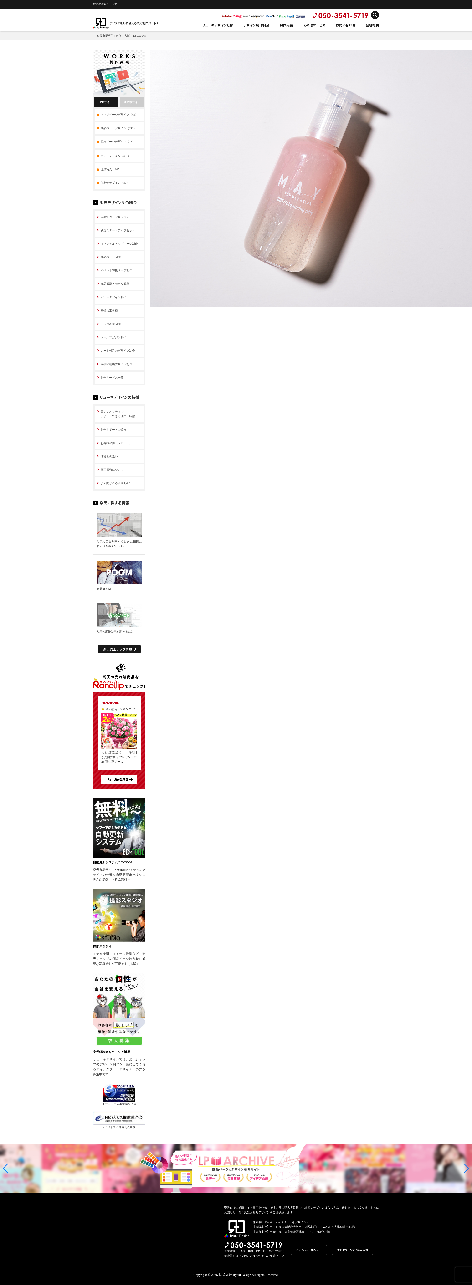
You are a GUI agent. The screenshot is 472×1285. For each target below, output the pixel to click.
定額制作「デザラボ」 (115, 217)
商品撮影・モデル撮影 (115, 283)
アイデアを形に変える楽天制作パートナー (136, 23)
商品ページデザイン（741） (118, 128)
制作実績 (286, 25)
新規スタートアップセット (118, 230)
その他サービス (314, 25)
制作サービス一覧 (112, 377)
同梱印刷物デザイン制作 (116, 364)
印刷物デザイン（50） (115, 182)
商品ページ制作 (111, 257)
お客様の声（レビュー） (116, 443)
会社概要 (372, 25)
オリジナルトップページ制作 (119, 243)
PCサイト (106, 102)
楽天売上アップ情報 (117, 649)
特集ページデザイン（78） (118, 141)
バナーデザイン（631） (116, 156)
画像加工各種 (109, 310)
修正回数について (112, 469)
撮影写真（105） (111, 169)
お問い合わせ (345, 25)
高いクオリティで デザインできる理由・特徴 (118, 414)
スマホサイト (132, 102)
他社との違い (109, 456)
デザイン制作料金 (256, 25)
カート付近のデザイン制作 (118, 350)
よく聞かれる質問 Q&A (116, 483)
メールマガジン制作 (113, 337)
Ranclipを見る (118, 779)
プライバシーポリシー (309, 1250)
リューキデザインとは (217, 25)
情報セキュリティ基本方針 (352, 1250)
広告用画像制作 (111, 324)
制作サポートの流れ (113, 429)
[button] (5, 1168)
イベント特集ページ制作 (116, 270)
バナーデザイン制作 (113, 297)
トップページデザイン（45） (119, 114)
